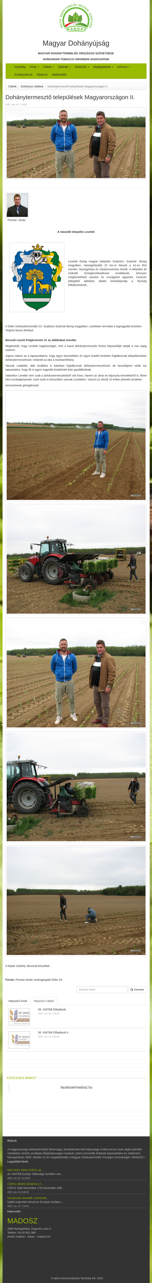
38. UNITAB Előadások (52, 1009)
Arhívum (123, 66)
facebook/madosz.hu (76, 1087)
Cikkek (48, 66)
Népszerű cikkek (44, 1001)
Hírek (34, 66)
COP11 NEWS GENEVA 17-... (25, 1184)
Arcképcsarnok (24, 74)
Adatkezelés (59, 74)
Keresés (137, 989)
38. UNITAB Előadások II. (53, 1032)
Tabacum (42, 74)
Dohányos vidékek (32, 86)
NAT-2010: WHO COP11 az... (25, 1170)
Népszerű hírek (18, 1001)
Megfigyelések (103, 66)
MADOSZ (82, 66)
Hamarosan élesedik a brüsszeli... (28, 1198)
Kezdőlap (20, 66)
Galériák (64, 66)
